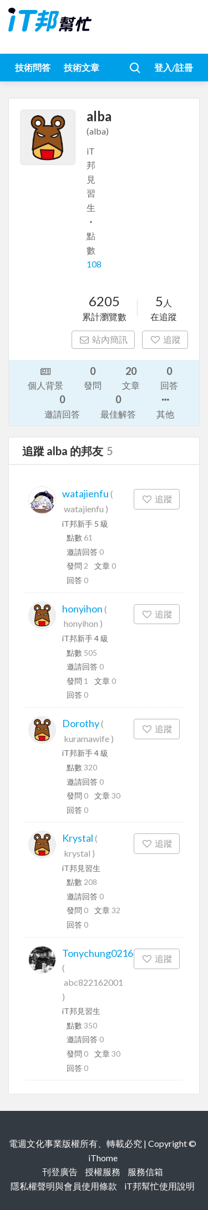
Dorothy (80, 723)
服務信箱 (145, 1171)
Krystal (77, 838)
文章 (131, 377)
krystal (77, 853)
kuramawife (86, 738)
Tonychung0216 (97, 953)
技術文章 (81, 67)
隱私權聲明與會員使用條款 (64, 1186)
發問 (93, 377)
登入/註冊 (173, 67)
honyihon (82, 609)
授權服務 (102, 1171)
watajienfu (85, 493)
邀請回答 (62, 406)
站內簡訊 (103, 339)
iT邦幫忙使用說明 (159, 1186)
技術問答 (32, 67)
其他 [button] (165, 406)
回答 (169, 377)
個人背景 (45, 377)
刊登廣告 (60, 1171)
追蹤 (165, 339)
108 (94, 264)
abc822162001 (93, 982)
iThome (103, 1157)
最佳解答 (118, 406)
